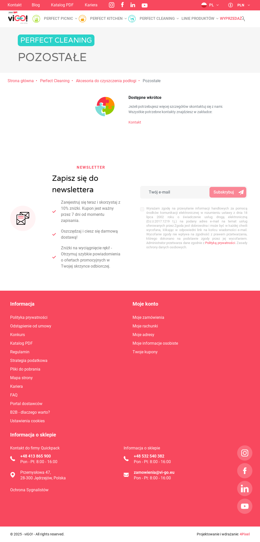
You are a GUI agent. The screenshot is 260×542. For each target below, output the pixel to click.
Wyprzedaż (231, 19)
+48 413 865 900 (35, 456)
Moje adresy (143, 334)
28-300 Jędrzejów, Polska (43, 478)
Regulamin (19, 351)
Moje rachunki (145, 326)
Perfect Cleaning (55, 80)
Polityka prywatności (28, 317)
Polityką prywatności (220, 243)
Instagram (112, 5)
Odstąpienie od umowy (30, 326)
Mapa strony (21, 377)
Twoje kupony (145, 351)
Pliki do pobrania (25, 369)
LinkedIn (133, 5)
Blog (36, 5)
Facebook (122, 4)
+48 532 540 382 (149, 456)
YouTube (145, 5)
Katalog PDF (62, 5)
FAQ (14, 395)
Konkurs (17, 334)
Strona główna (21, 80)
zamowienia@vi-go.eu (154, 472)
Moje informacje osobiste (155, 343)
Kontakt (15, 5)
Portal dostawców (26, 403)
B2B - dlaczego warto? (30, 412)
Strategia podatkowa (28, 360)
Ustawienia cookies (27, 420)
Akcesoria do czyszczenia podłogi (106, 80)
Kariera (91, 5)
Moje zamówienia (148, 317)
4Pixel (245, 534)
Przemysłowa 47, (35, 472)
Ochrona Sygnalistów (29, 489)
